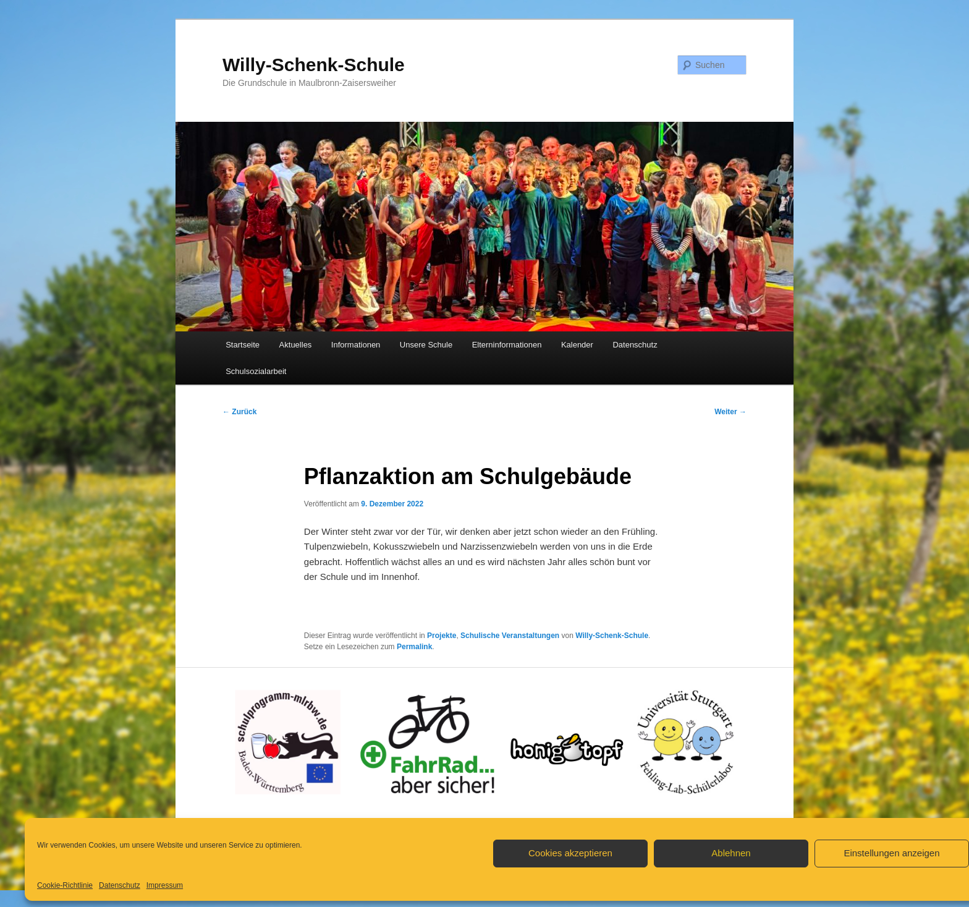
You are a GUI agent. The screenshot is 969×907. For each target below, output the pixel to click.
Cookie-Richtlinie (65, 885)
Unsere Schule (426, 344)
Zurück (239, 411)
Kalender (577, 344)
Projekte (441, 635)
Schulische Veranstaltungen (509, 635)
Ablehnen (730, 853)
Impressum (164, 885)
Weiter (730, 411)
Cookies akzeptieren (570, 853)
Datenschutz (119, 885)
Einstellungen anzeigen (891, 853)
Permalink (414, 646)
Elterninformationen (507, 344)
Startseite (243, 344)
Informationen (356, 344)
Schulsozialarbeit (256, 371)
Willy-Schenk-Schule (313, 64)
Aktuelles (295, 344)
